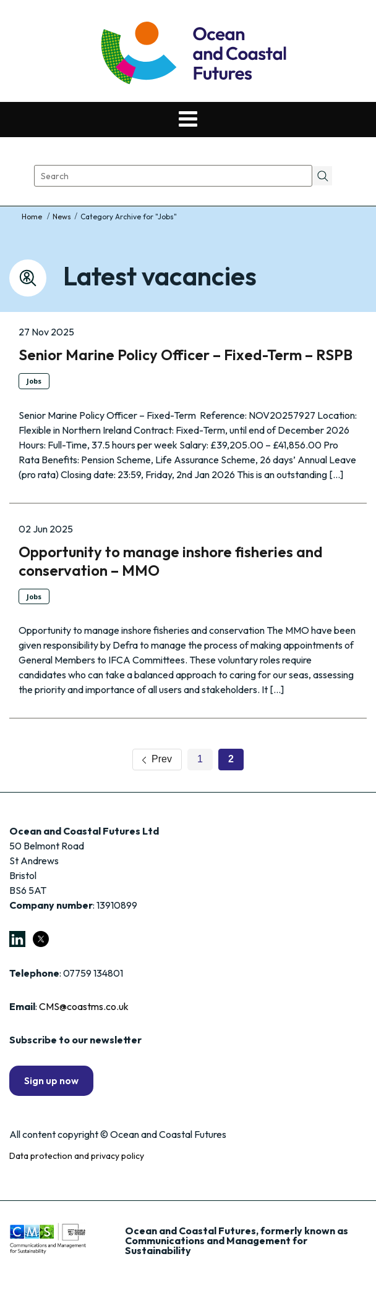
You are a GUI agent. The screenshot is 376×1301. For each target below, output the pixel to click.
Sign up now (51, 1080)
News (62, 216)
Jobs (34, 380)
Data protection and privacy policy (76, 1155)
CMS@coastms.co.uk (84, 1006)
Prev (157, 759)
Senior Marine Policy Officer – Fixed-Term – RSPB (185, 354)
